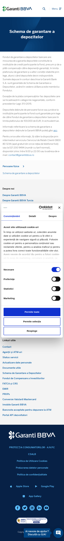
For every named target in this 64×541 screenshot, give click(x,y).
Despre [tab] (53, 216)
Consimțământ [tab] (12, 216)
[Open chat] (58, 533)
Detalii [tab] (32, 216)
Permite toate (32, 312)
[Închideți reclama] (59, 208)
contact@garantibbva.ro (21, 155)
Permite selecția (32, 321)
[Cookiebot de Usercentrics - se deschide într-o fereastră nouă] (40, 208)
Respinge (32, 331)
